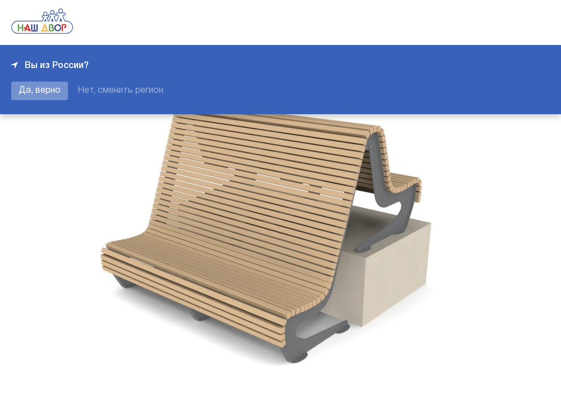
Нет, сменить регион (120, 90)
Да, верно (40, 90)
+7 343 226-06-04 (512, 22)
